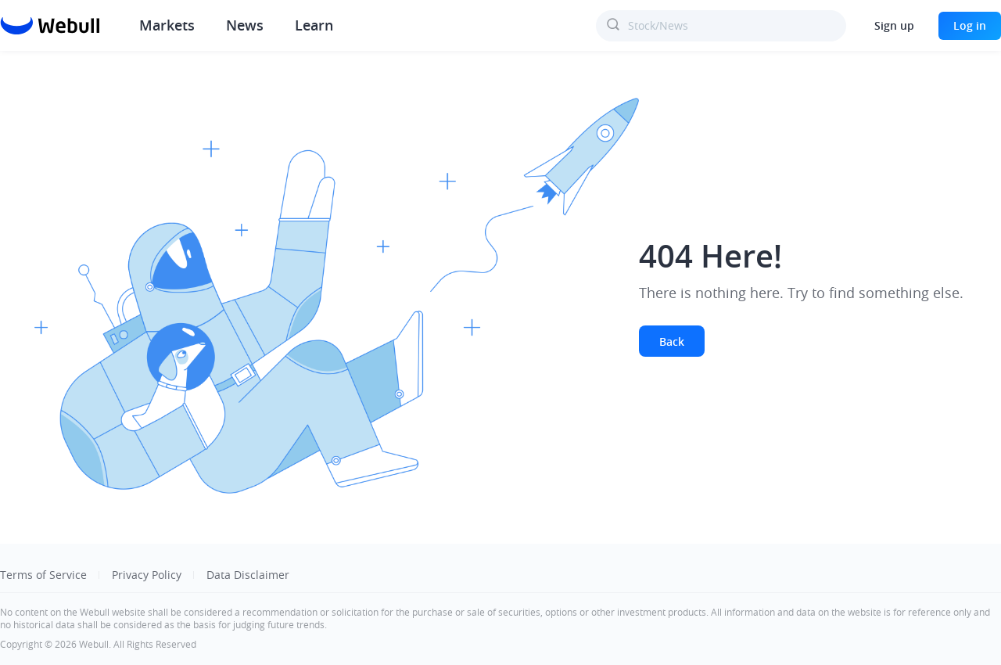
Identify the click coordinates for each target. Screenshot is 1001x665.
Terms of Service (43, 574)
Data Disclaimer (247, 574)
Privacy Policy (146, 574)
